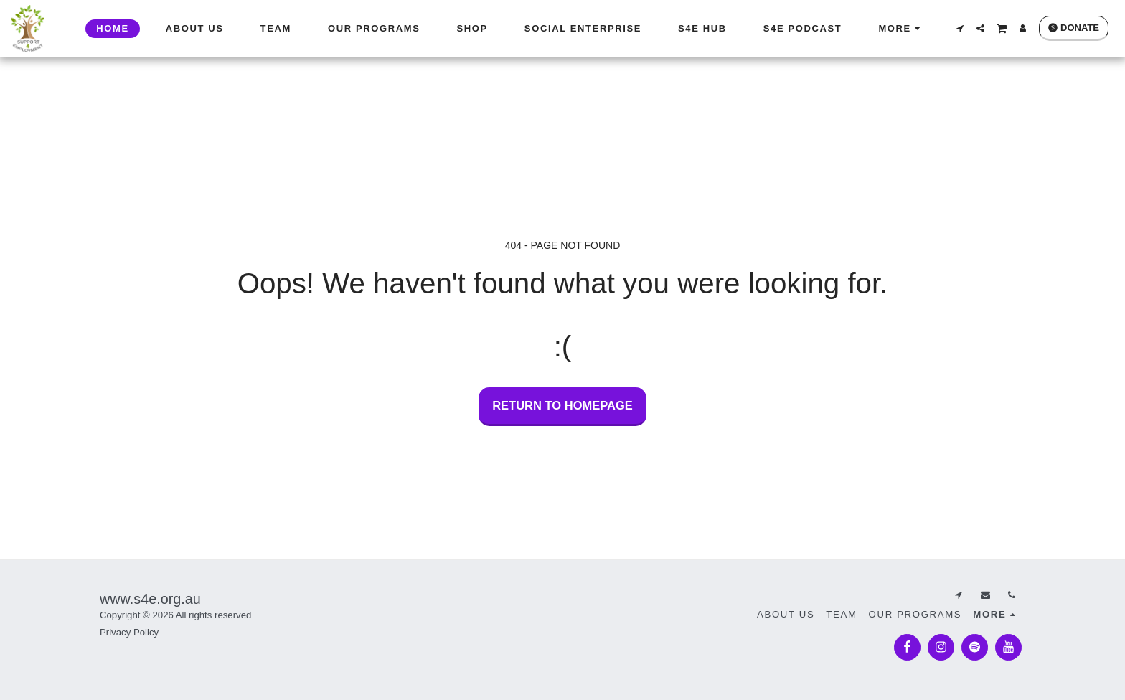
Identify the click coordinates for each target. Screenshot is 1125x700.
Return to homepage (562, 405)
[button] (959, 28)
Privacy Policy (129, 632)
